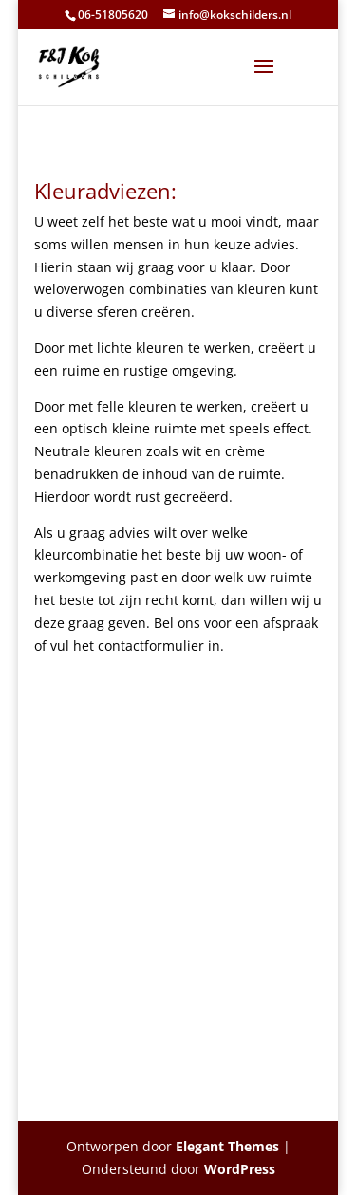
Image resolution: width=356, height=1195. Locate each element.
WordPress (239, 1169)
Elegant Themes (227, 1146)
